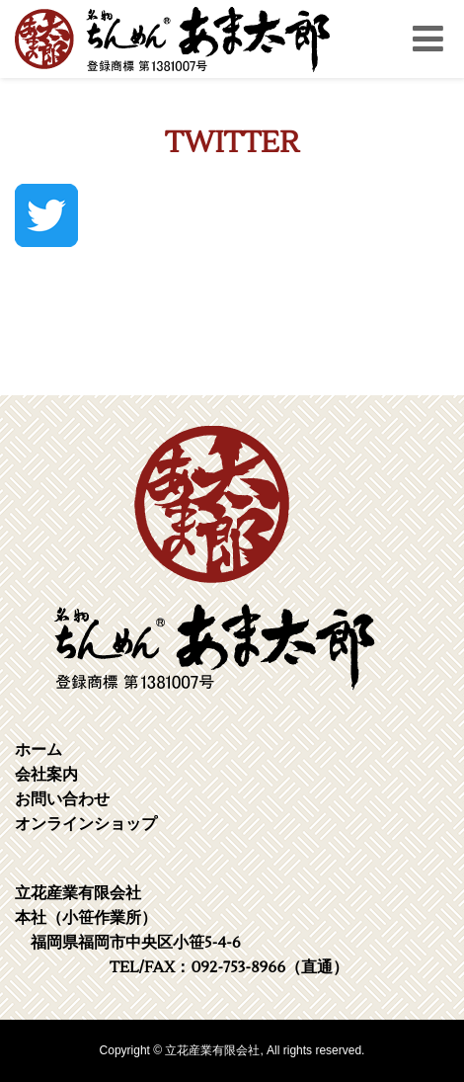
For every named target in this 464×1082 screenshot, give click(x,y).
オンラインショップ (86, 824)
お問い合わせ (62, 799)
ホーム (38, 750)
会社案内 (46, 775)
